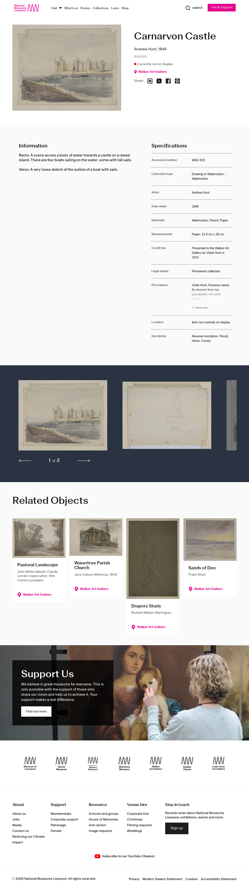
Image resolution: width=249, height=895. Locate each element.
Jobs (16, 819)
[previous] (24, 460)
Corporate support (64, 819)
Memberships (61, 814)
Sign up (177, 828)
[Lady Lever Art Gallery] (218, 763)
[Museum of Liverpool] (30, 763)
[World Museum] (61, 763)
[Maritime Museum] (124, 763)
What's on (71, 8)
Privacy (134, 879)
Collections (101, 8)
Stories (85, 8)
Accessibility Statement (219, 879)
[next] (83, 460)
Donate (56, 831)
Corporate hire (138, 814)
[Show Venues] (60, 8)
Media (17, 825)
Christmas (135, 819)
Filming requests (139, 825)
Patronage (58, 825)
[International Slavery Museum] (92, 763)
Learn (115, 8)
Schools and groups (103, 814)
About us (19, 814)
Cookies (191, 879)
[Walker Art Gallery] (155, 763)
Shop (125, 8)
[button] (62, 417)
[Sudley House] (187, 763)
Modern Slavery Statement (162, 879)
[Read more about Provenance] (212, 297)
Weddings (134, 831)
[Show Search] (193, 8)
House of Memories (103, 819)
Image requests (100, 831)
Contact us (20, 831)
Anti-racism (97, 825)
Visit (54, 8)
